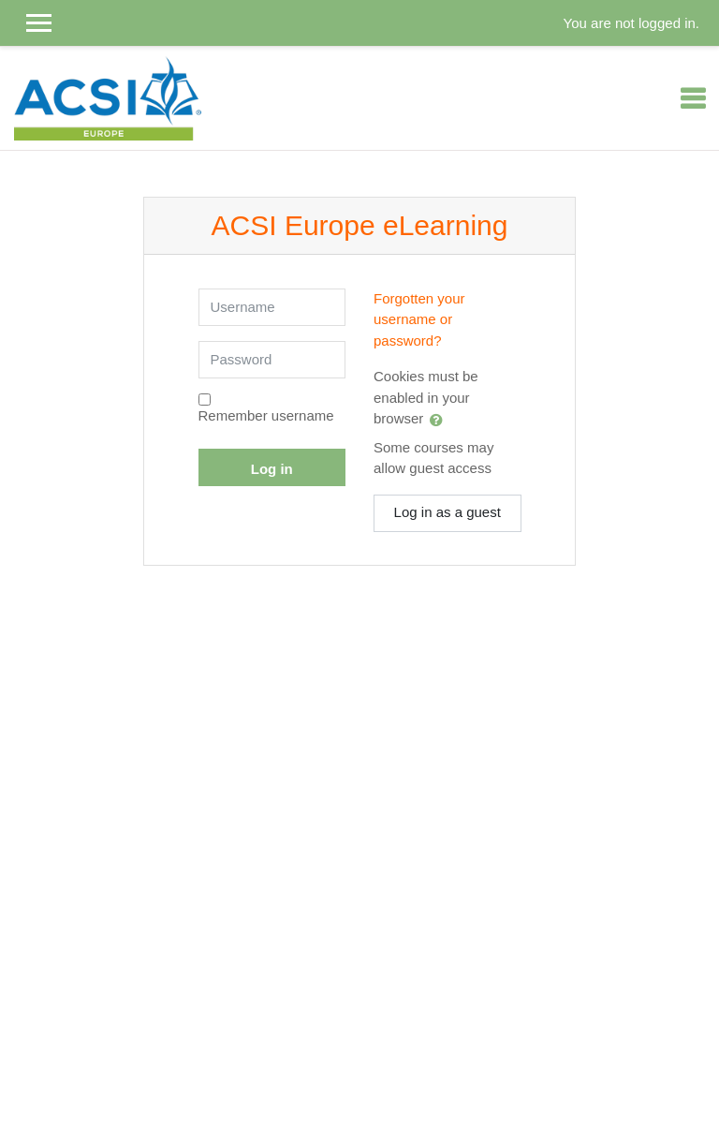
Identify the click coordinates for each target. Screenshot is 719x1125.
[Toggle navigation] (693, 98)
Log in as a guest (447, 512)
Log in (272, 469)
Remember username (266, 415)
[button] (440, 419)
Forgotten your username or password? (419, 319)
